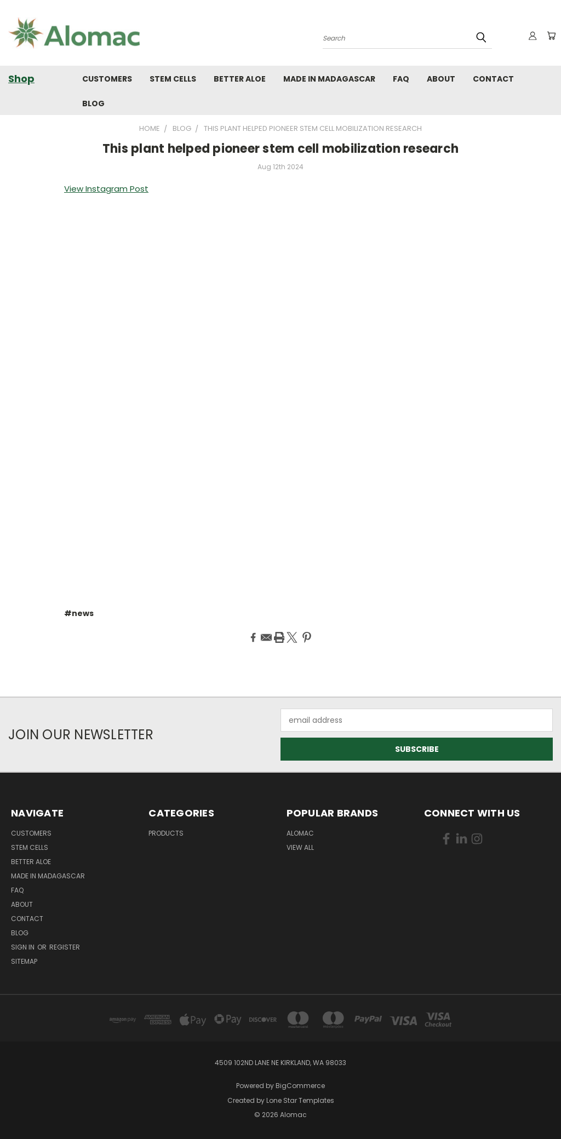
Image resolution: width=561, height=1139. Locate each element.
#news (79, 613)
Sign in (23, 947)
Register (64, 947)
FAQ (401, 78)
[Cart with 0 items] (550, 35)
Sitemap (24, 961)
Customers (107, 78)
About (441, 78)
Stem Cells (173, 78)
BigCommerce (300, 1085)
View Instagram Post (106, 188)
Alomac (300, 833)
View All (300, 847)
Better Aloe (240, 78)
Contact (493, 78)
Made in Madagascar (329, 78)
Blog (93, 103)
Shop (21, 78)
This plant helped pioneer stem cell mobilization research (280, 148)
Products (166, 833)
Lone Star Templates (300, 1100)
